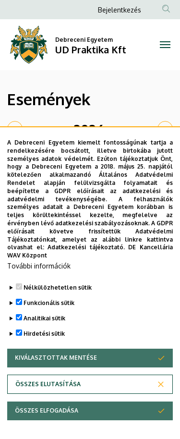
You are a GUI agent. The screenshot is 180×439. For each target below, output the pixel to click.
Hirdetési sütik (44, 359)
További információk (39, 291)
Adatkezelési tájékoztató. (86, 272)
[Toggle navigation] (165, 44)
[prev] (15, 128)
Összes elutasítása (48, 409)
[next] (165, 128)
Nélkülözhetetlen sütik (58, 313)
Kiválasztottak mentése (56, 383)
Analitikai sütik (44, 343)
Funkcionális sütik (49, 328)
